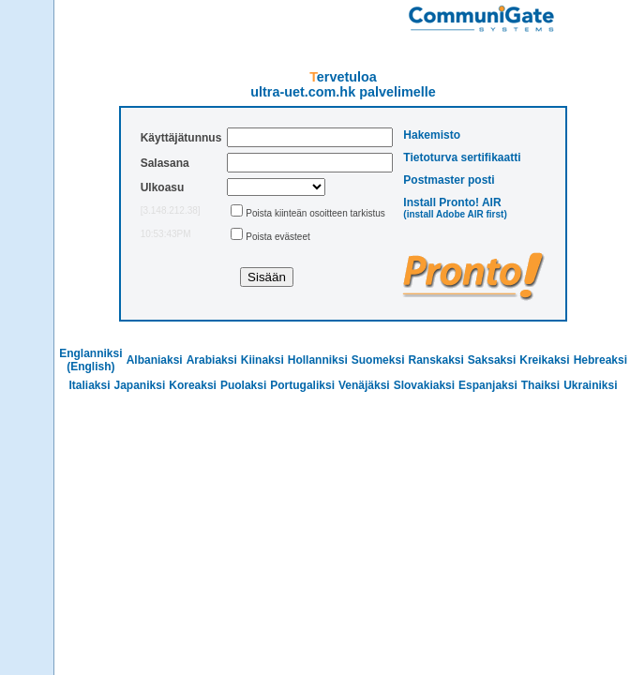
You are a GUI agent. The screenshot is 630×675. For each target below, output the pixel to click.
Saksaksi (492, 360)
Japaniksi (140, 385)
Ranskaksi (435, 360)
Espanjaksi (488, 385)
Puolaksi (243, 385)
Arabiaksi (212, 360)
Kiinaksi (262, 360)
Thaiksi (540, 385)
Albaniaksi (155, 360)
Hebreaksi (600, 360)
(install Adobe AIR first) (454, 214)
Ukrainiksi (590, 385)
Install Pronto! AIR (452, 202)
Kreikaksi (544, 360)
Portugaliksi (302, 385)
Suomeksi (378, 360)
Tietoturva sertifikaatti (461, 157)
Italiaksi (89, 385)
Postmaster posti (448, 180)
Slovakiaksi (424, 385)
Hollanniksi (318, 360)
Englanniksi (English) (90, 360)
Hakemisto (431, 135)
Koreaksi (193, 385)
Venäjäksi (364, 385)
